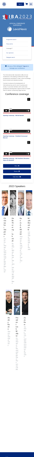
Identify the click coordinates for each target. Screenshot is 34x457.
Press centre (9, 44)
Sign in (20, 4)
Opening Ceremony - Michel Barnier (13, 115)
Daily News (17, 177)
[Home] (4, 4)
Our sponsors (10, 53)
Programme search (11, 39)
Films (17, 166)
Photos (17, 171)
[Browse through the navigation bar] (31, 4)
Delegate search (10, 57)
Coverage (8, 48)
